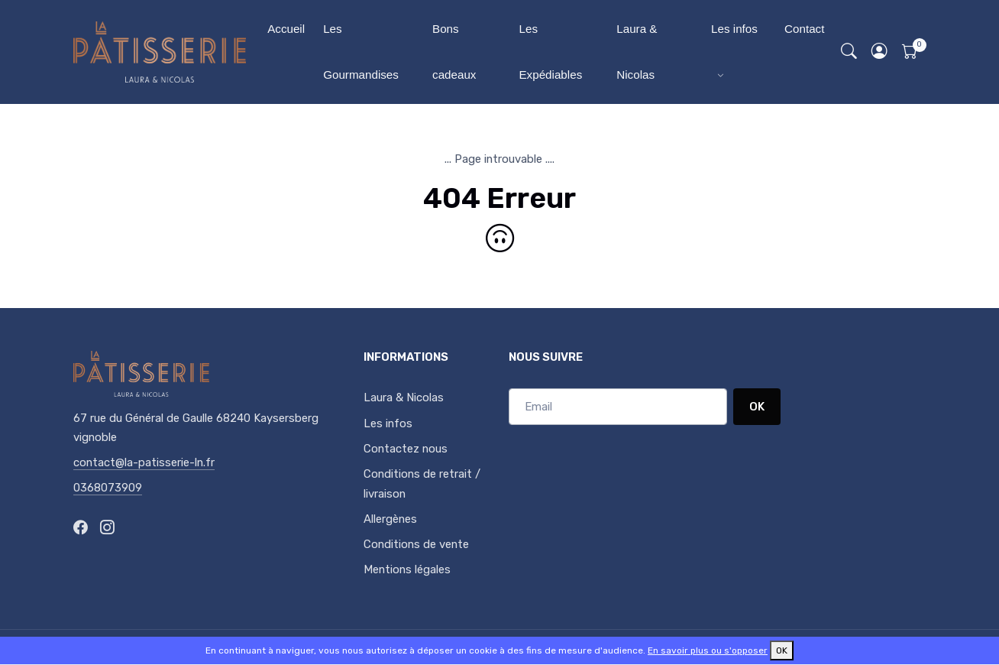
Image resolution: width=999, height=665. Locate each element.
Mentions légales (407, 569)
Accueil (286, 28)
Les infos (734, 28)
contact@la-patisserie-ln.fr (144, 462)
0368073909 (107, 488)
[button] (880, 52)
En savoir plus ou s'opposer (708, 650)
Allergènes (390, 519)
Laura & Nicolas (636, 51)
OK (757, 407)
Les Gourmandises (361, 51)
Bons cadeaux (454, 51)
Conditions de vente (416, 544)
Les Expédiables (550, 51)
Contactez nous (406, 449)
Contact (804, 28)
